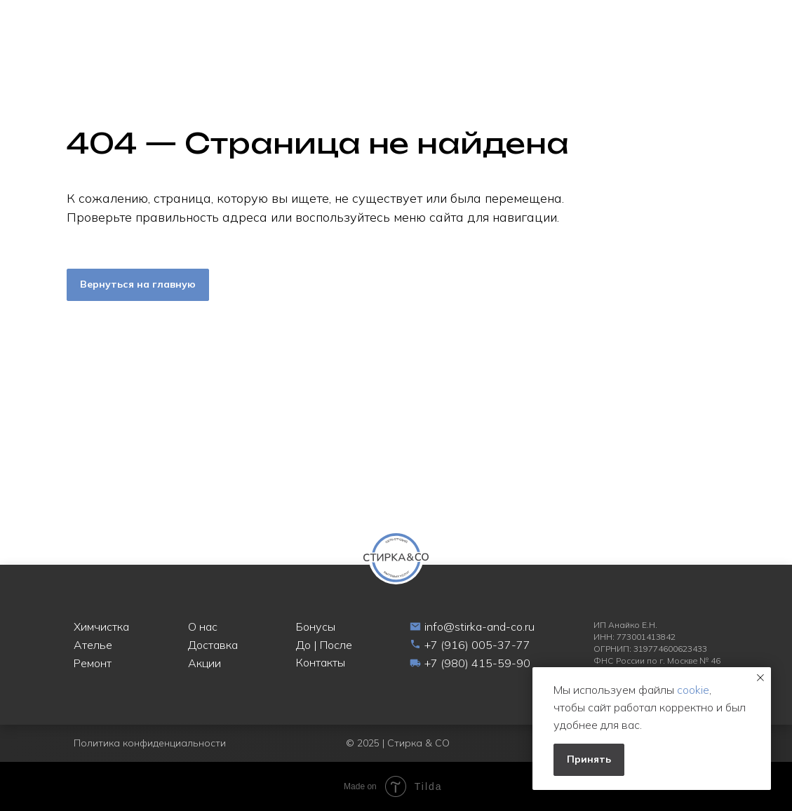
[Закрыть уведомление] (760, 678)
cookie (693, 690)
